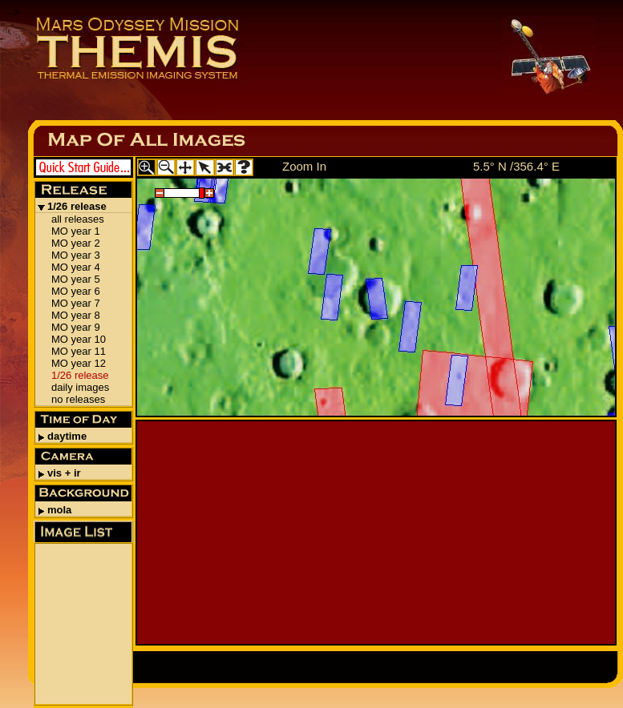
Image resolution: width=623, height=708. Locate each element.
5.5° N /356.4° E (516, 166)
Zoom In (304, 166)
